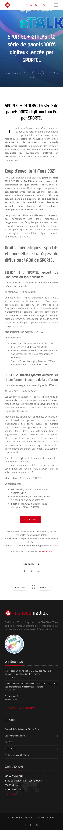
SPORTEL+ (47, 551)
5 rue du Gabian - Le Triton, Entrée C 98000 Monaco (23, 781)
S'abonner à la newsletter (23, 708)
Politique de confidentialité (17, 755)
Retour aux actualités (15, 73)
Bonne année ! (11, 696)
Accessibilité (10, 749)
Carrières (9, 742)
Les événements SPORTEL (16, 736)
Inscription (30, 519)
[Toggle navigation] (56, 4)
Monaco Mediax (24, 817)
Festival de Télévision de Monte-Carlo (22, 729)
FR (44, 5)
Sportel (38, 73)
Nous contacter (13, 793)
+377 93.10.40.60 (16, 789)
